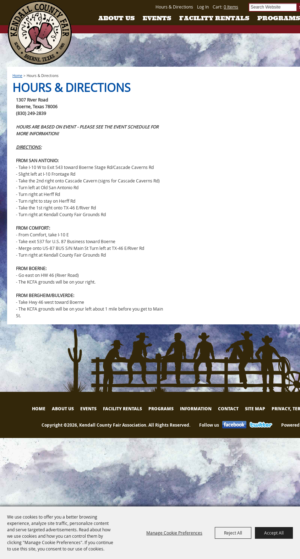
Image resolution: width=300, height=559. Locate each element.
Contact (228, 409)
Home (17, 75)
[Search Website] (272, 7)
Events (157, 18)
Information (196, 409)
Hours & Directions (174, 7)
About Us (116, 18)
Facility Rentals (214, 18)
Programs (278, 18)
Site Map (255, 409)
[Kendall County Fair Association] (39, 32)
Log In (203, 7)
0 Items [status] (231, 7)
